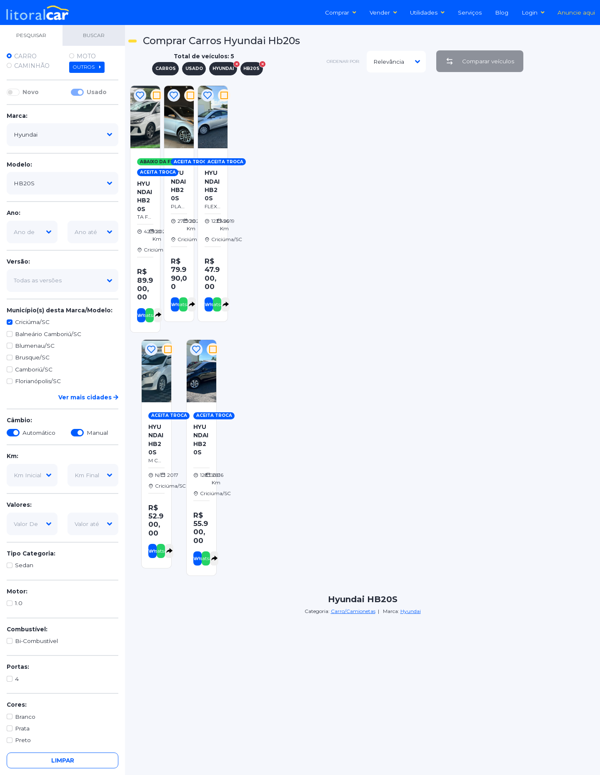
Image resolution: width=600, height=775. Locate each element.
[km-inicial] (32, 475)
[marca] (62, 134)
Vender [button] (383, 12)
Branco (25, 716)
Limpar (62, 760)
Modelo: (19, 164)
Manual (97, 432)
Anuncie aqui (576, 12)
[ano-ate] (93, 232)
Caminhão (32, 66)
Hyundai (410, 611)
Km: (12, 456)
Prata (22, 728)
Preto (23, 740)
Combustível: (27, 629)
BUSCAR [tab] (94, 35)
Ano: (13, 212)
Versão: (18, 261)
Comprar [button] (340, 12)
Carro (25, 56)
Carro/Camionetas (353, 611)
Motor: (17, 591)
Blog (501, 12)
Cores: (17, 704)
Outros (87, 67)
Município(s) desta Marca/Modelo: (59, 310)
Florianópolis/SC (38, 381)
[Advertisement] (415, 142)
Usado (97, 92)
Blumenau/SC (35, 345)
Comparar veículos (479, 61)
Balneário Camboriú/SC (48, 334)
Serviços (470, 12)
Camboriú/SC (33, 369)
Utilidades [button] (427, 12)
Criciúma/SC (32, 322)
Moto (86, 56)
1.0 (18, 603)
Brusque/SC (32, 357)
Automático (38, 432)
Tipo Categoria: (31, 553)
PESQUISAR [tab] (31, 35)
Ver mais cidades (88, 397)
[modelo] (62, 183)
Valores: (19, 504)
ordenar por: (343, 61)
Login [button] (533, 12)
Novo (30, 92)
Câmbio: (19, 420)
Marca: (17, 115)
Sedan (24, 565)
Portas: (18, 666)
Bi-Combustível (36, 641)
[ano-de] (32, 232)
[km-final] (93, 475)
